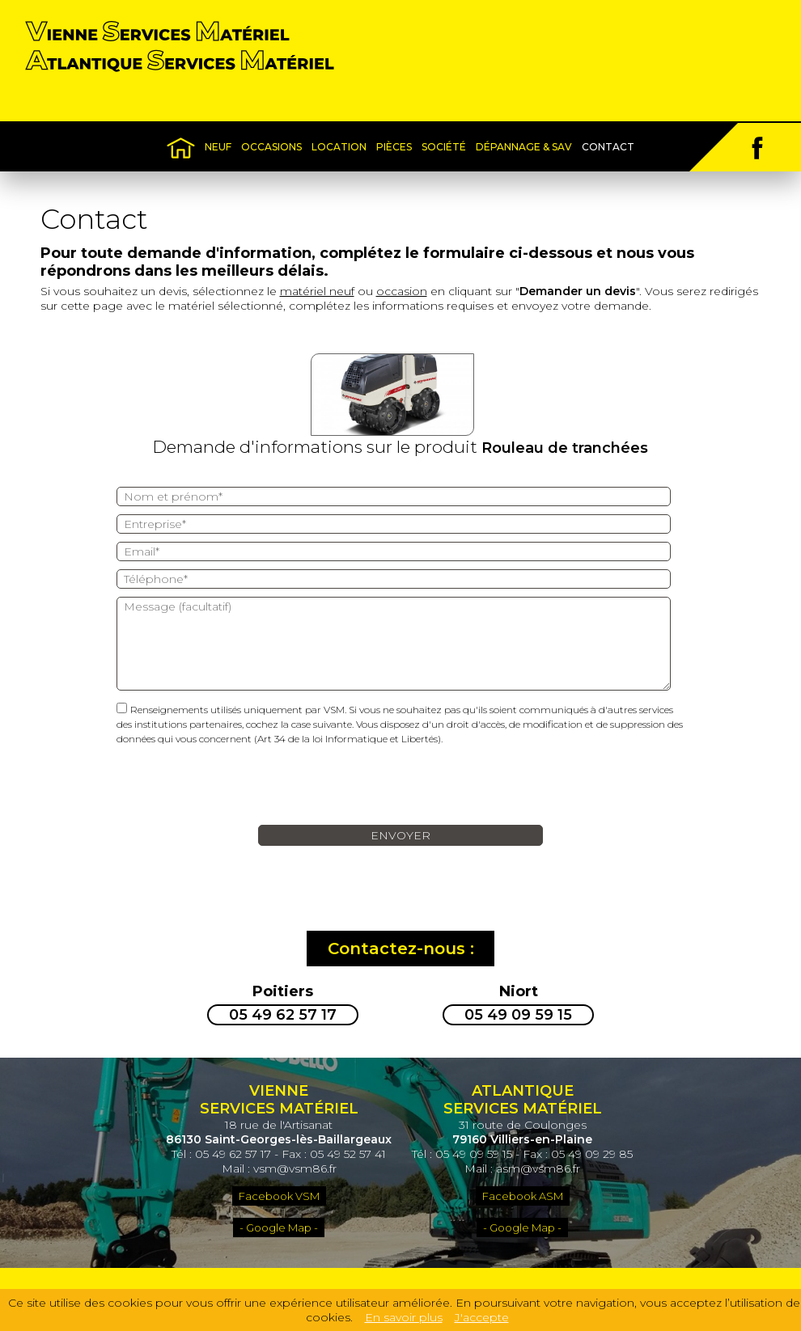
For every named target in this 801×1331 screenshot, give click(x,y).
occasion (401, 291)
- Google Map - (278, 1227)
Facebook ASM (522, 1195)
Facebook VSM (279, 1195)
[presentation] (400, 785)
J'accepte (482, 1317)
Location (339, 147)
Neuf (218, 147)
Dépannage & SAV (524, 147)
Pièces (394, 147)
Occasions (271, 147)
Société (444, 147)
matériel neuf (317, 291)
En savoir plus (404, 1317)
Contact (608, 147)
